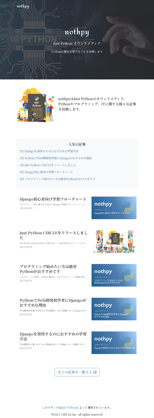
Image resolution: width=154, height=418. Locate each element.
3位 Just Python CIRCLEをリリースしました (48, 165)
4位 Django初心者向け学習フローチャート (46, 172)
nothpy (23, 6)
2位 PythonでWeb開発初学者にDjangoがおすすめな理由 (56, 158)
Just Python (68, 407)
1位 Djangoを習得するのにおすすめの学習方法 (49, 151)
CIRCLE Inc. (69, 414)
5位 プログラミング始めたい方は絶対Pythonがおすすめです (57, 179)
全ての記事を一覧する (77, 372)
